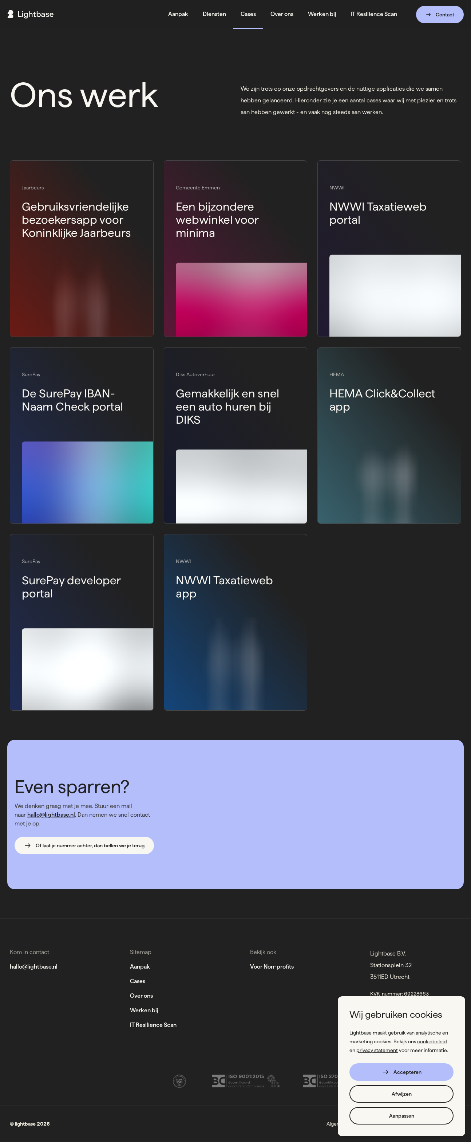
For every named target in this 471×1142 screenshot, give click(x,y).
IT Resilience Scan (153, 1025)
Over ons (141, 996)
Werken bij (144, 1010)
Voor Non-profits (272, 967)
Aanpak (140, 967)
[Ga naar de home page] (30, 14)
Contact (440, 14)
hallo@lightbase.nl (51, 815)
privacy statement (377, 1050)
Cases (137, 981)
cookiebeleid (432, 1041)
